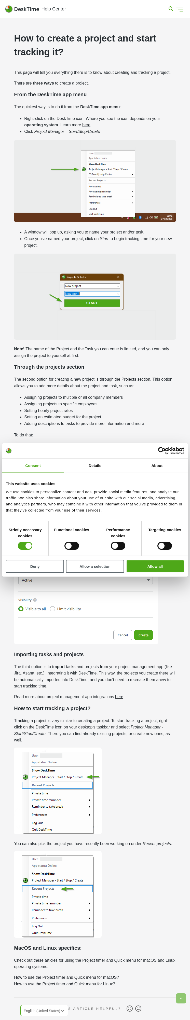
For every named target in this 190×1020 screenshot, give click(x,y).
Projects (128, 379)
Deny (35, 566)
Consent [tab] (33, 465)
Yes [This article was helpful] (130, 1008)
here (86, 125)
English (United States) (44, 1010)
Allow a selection (95, 566)
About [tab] (156, 465)
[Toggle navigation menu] (180, 9)
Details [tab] (95, 465)
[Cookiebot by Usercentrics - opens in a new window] (162, 451)
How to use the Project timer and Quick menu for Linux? (64, 984)
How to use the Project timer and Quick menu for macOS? (66, 977)
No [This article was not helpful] (138, 1008)
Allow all (155, 566)
